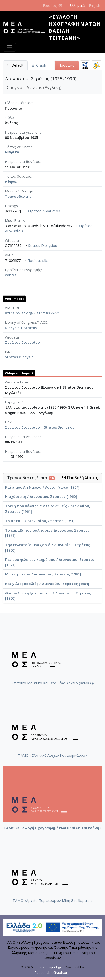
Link (8, 422)
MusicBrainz (14, 220)
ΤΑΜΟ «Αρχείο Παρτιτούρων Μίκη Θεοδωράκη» (53, 900)
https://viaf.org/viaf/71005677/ (32, 313)
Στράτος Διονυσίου (44, 211)
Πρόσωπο (66, 65)
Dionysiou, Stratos (21, 327)
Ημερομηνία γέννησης (23, 132)
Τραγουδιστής (18, 196)
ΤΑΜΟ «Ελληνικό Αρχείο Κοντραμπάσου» (52, 755)
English (94, 5)
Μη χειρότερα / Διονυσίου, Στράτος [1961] (43, 574)
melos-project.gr (48, 967)
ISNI (8, 352)
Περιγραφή (14, 402)
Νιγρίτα (12, 152)
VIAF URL (12, 307)
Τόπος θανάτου (18, 176)
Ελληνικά (77, 5)
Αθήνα (11, 181)
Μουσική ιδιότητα (20, 191)
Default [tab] (15, 65)
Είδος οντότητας (18, 103)
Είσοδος (52, 5)
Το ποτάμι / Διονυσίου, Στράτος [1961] (40, 520)
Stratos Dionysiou (42, 245)
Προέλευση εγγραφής (23, 269)
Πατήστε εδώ (37, 260)
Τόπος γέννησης (19, 147)
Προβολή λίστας (80, 477)
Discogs (11, 205)
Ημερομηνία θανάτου (22, 161)
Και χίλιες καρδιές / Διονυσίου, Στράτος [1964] (47, 583)
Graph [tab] (39, 65)
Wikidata (12, 240)
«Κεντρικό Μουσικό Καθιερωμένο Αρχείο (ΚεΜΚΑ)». (52, 683)
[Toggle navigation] (9, 47)
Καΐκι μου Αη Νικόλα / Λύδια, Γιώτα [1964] (42, 487)
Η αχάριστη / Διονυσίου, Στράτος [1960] (41, 496)
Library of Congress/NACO (26, 322)
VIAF (8, 255)
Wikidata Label (17, 382)
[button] (64, 477)
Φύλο (9, 117)
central (11, 275)
